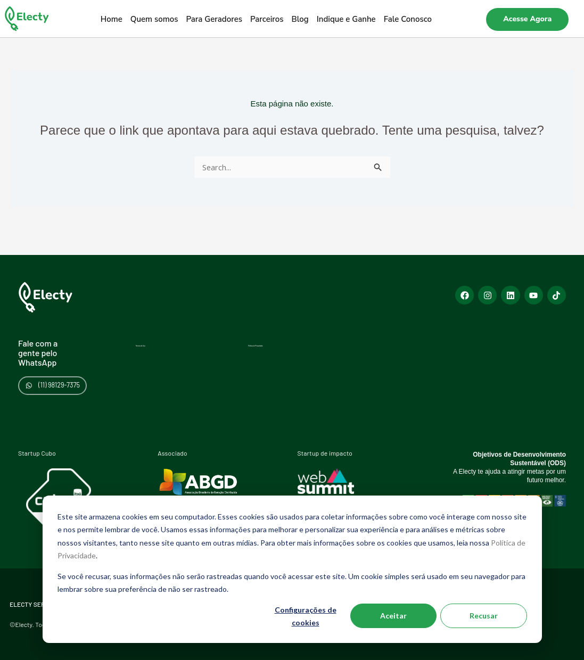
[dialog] (292, 569)
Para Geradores (214, 19)
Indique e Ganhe (346, 19)
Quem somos (154, 19)
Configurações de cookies (305, 616)
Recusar (484, 615)
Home (111, 19)
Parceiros (267, 19)
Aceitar (393, 615)
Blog (300, 19)
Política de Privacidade (291, 332)
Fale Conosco (408, 19)
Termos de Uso (164, 332)
